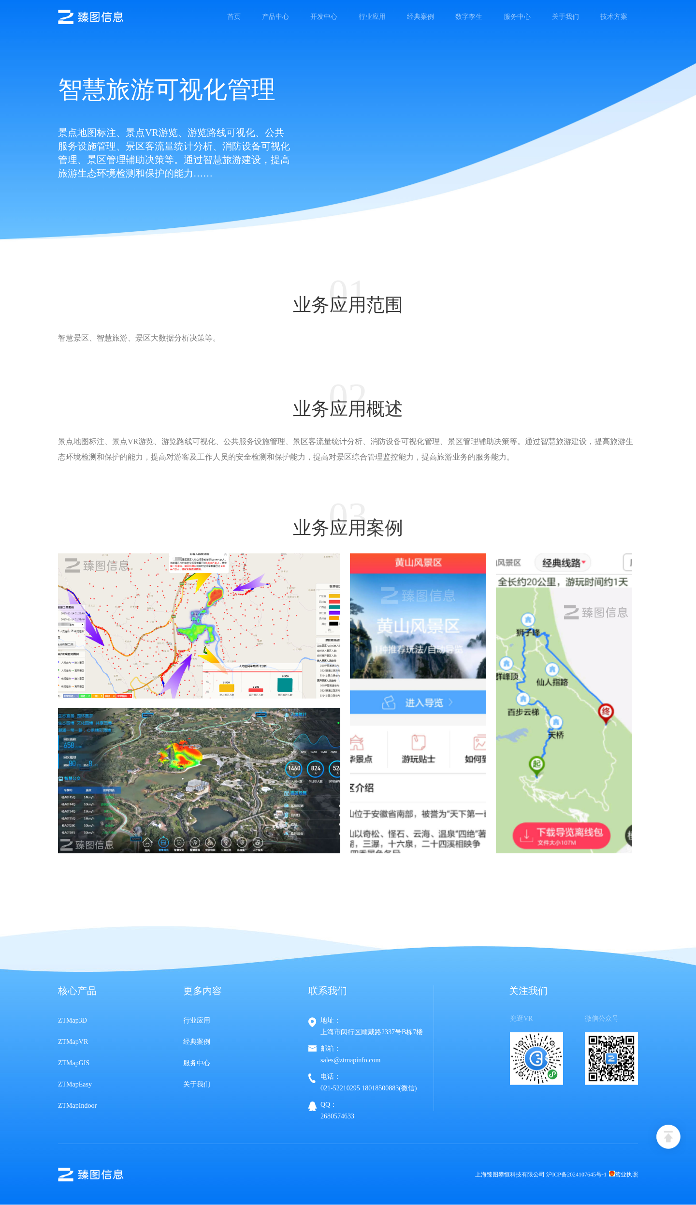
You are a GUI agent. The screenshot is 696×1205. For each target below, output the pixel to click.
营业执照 (623, 1174)
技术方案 (613, 16)
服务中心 (517, 16)
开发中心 (323, 16)
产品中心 (275, 16)
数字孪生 (468, 16)
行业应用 (372, 16)
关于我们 (565, 16)
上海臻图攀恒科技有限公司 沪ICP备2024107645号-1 (541, 1174)
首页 (234, 16)
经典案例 (420, 16)
